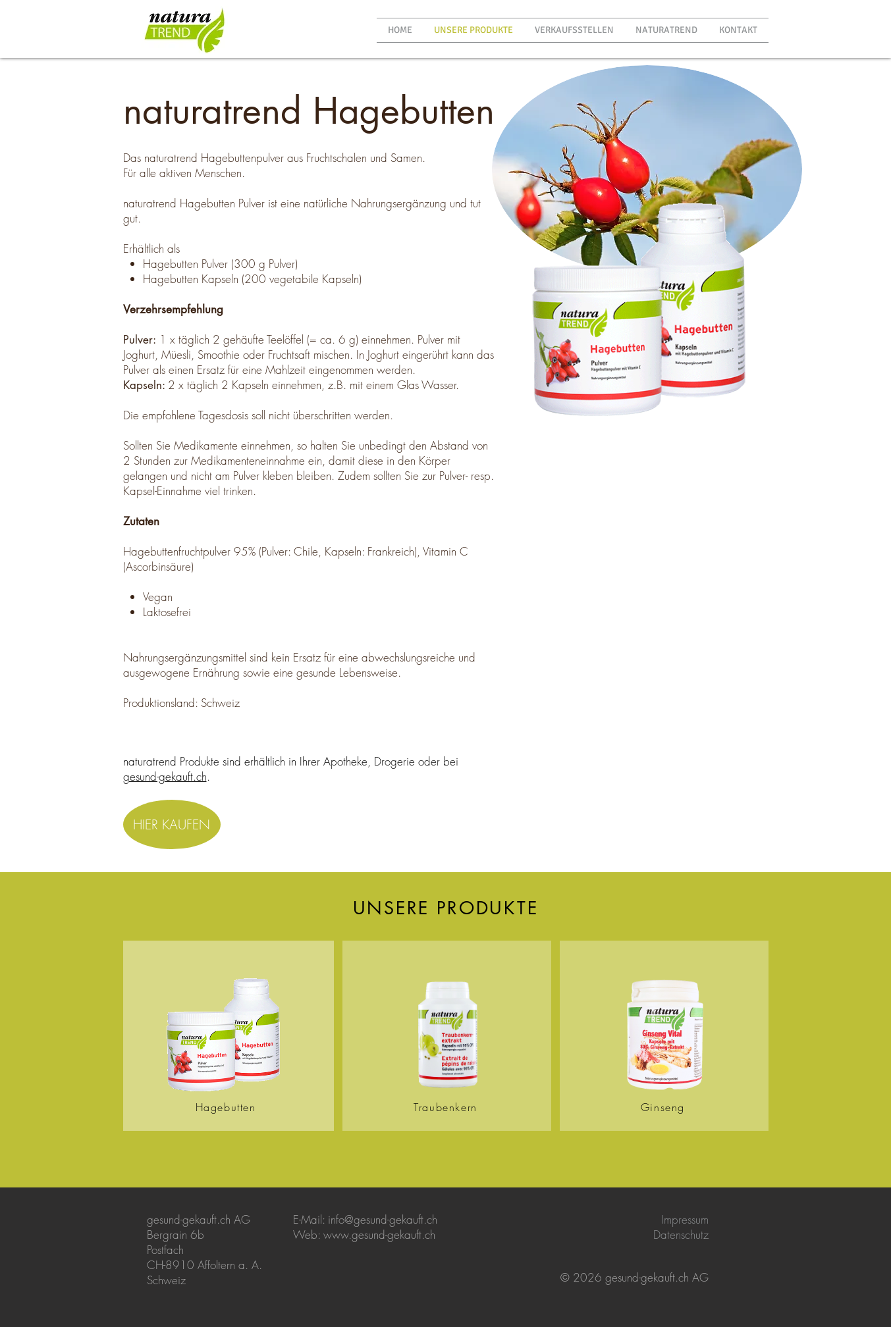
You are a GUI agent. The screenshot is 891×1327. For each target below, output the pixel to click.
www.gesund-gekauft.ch (379, 1234)
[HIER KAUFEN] (172, 824)
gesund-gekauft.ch (165, 776)
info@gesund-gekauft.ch (382, 1219)
